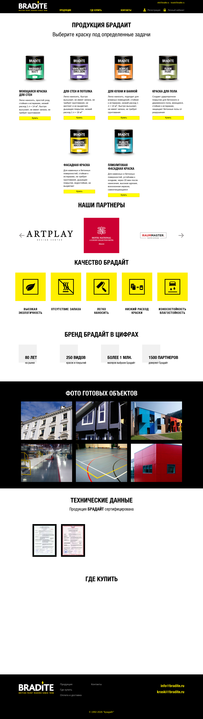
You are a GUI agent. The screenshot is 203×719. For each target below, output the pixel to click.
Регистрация (154, 10)
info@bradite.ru (163, 3)
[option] (50, 235)
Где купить (96, 10)
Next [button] (181, 235)
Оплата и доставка (71, 695)
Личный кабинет (176, 10)
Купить (35, 118)
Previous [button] (22, 235)
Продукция (65, 10)
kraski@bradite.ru (177, 3)
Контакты (126, 10)
